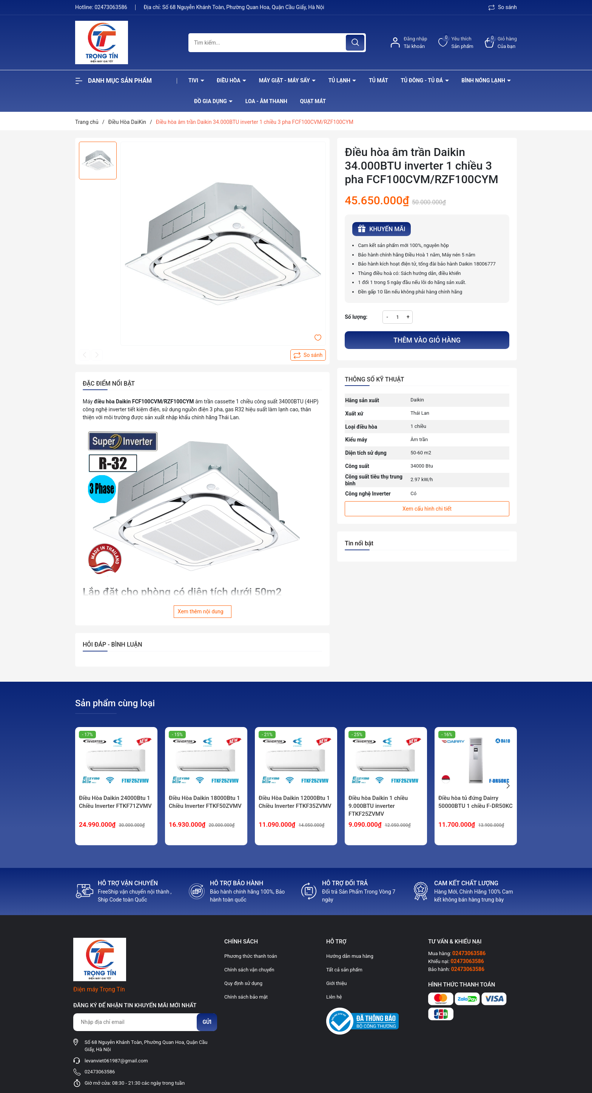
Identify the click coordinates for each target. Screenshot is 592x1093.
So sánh (503, 7)
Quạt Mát (313, 101)
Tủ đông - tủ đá (422, 80)
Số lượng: (356, 317)
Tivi (194, 80)
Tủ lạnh (340, 80)
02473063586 (111, 7)
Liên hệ (334, 997)
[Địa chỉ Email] (145, 1022)
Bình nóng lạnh (483, 80)
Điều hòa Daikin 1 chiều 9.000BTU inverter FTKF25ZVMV (378, 806)
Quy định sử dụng (243, 983)
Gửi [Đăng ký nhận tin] (206, 1022)
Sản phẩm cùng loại (115, 703)
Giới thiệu (336, 983)
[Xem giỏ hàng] (501, 42)
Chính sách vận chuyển (249, 970)
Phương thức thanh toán (250, 956)
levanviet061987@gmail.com (116, 1061)
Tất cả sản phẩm (344, 970)
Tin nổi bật (359, 543)
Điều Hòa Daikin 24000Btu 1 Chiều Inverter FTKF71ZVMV (115, 802)
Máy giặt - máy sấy (285, 80)
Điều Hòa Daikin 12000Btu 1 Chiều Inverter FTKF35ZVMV (295, 802)
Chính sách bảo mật (246, 997)
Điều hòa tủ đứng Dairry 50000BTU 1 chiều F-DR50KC (475, 802)
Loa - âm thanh (266, 101)
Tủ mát (378, 80)
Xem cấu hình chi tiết (427, 509)
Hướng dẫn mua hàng (349, 956)
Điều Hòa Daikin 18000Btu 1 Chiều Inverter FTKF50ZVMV (205, 802)
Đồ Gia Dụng (211, 101)
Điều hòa (229, 80)
